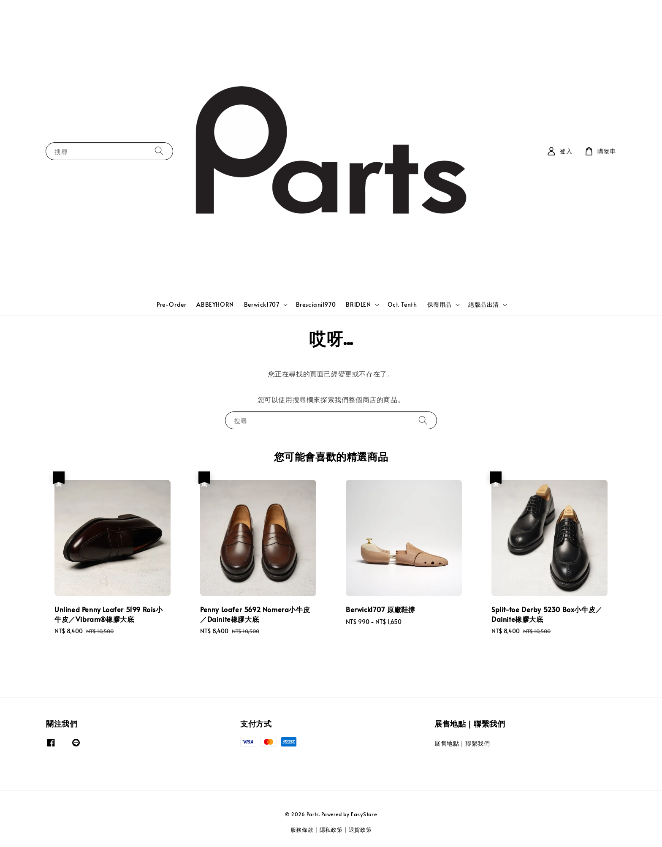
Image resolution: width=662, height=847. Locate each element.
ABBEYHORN (214, 304)
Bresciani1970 (316, 304)
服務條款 (302, 829)
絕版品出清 (483, 304)
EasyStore (364, 814)
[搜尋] (159, 151)
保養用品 (439, 304)
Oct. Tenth (402, 304)
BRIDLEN (358, 304)
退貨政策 (360, 829)
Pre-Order (171, 304)
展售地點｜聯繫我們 (462, 743)
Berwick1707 (261, 304)
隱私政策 (331, 829)
